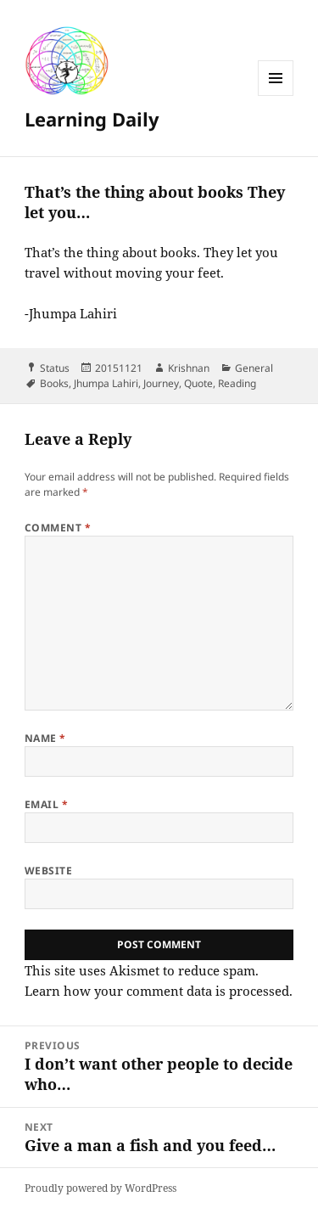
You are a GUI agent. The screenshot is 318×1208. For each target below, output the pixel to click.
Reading (237, 383)
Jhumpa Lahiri (106, 383)
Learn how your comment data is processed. (159, 990)
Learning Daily (92, 119)
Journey (161, 383)
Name (45, 738)
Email (46, 804)
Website (48, 870)
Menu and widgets (276, 95)
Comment (58, 527)
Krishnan (188, 368)
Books (54, 383)
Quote (198, 383)
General (254, 368)
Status (55, 368)
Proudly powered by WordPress (100, 1188)
